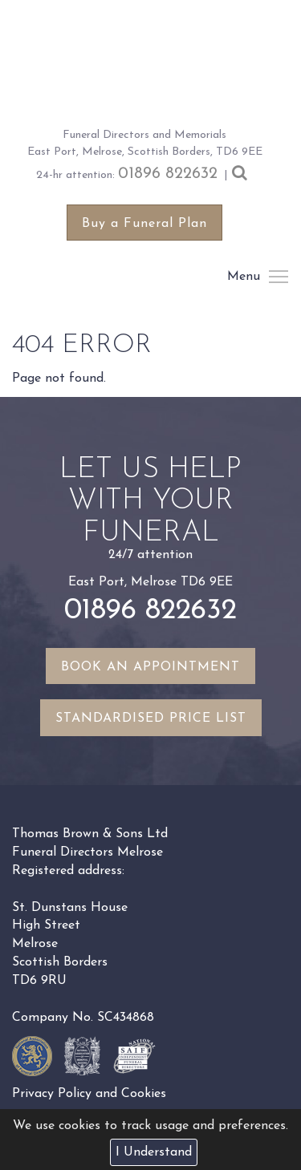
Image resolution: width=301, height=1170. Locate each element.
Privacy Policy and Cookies (89, 1093)
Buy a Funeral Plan (144, 223)
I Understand (154, 1152)
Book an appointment (150, 667)
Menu (277, 276)
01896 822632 (168, 174)
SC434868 (125, 1017)
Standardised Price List (150, 718)
